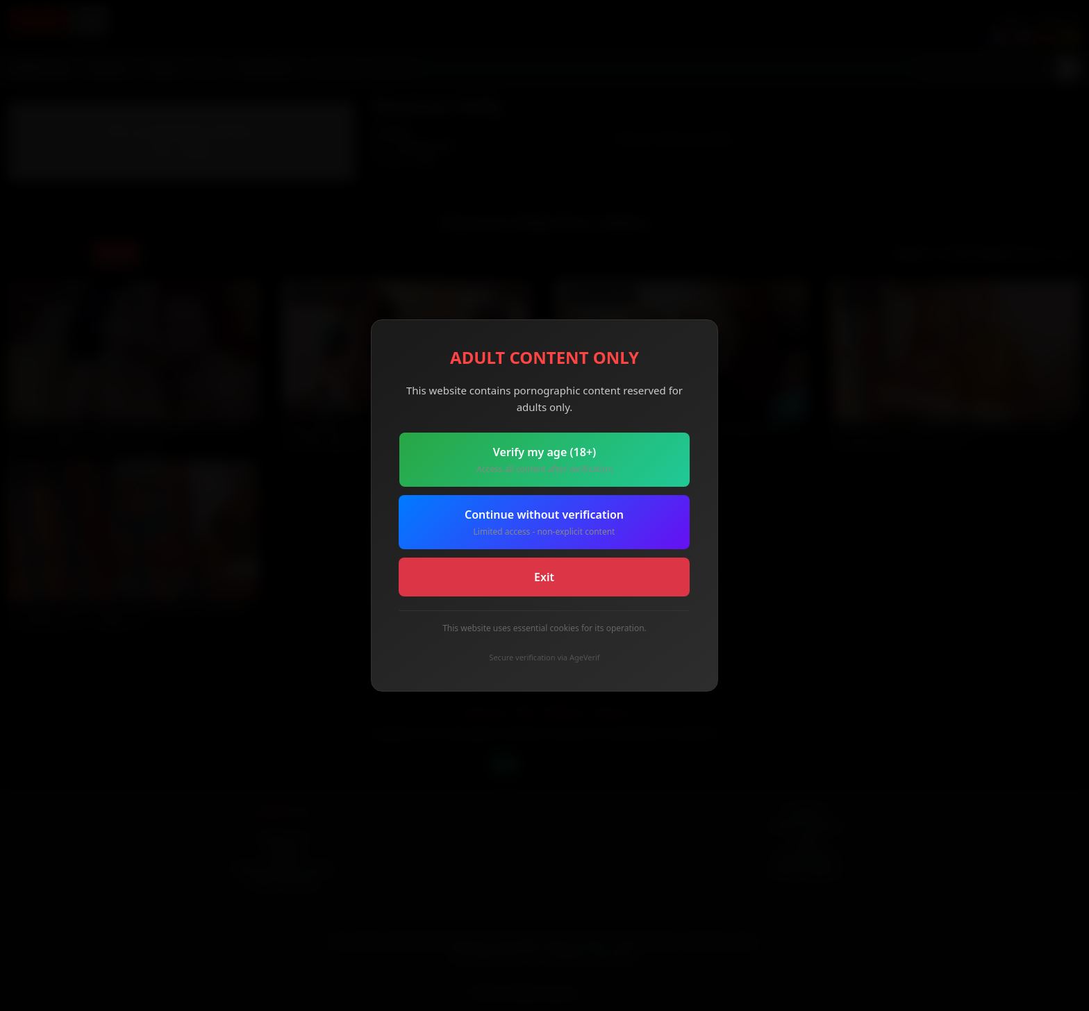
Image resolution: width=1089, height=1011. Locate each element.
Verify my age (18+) (544, 460)
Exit (544, 577)
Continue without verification (544, 522)
